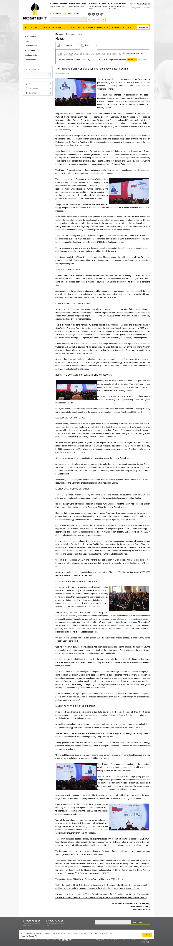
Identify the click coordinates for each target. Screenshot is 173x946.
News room (143, 27)
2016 (87, 53)
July (98, 60)
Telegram (93, 14)
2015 (82, 53)
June (93, 60)
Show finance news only (134, 53)
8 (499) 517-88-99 (58, 4)
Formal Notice (112, 940)
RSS (31, 84)
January (61, 60)
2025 (71, 56)
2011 (60, 53)
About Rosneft (31, 27)
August (104, 60)
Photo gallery (30, 50)
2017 (92, 53)
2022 (120, 53)
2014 (76, 53)
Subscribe (134, 940)
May (88, 60)
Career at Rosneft (73, 14)
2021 (114, 53)
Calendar (33, 93)
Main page (59, 34)
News (27, 41)
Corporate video (31, 46)
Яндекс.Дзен (97, 14)
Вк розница (101, 14)
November (132, 60)
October (122, 60)
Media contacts (31, 55)
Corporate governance (52, 27)
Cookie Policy (145, 942)
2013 (71, 53)
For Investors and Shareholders (93, 27)
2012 (65, 53)
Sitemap (147, 8)
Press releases (30, 36)
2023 (60, 56)
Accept (147, 935)
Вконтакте (89, 14)
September (113, 60)
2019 (103, 53)
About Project (145, 940)
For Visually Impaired (142, 4)
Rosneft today (30, 60)
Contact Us (57, 14)
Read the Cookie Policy (30, 936)
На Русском (136, 8)
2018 (98, 53)
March (77, 60)
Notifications (34, 88)
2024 (65, 56)
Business (70, 27)
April (83, 60)
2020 (109, 53)
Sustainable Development (122, 27)
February (69, 60)
